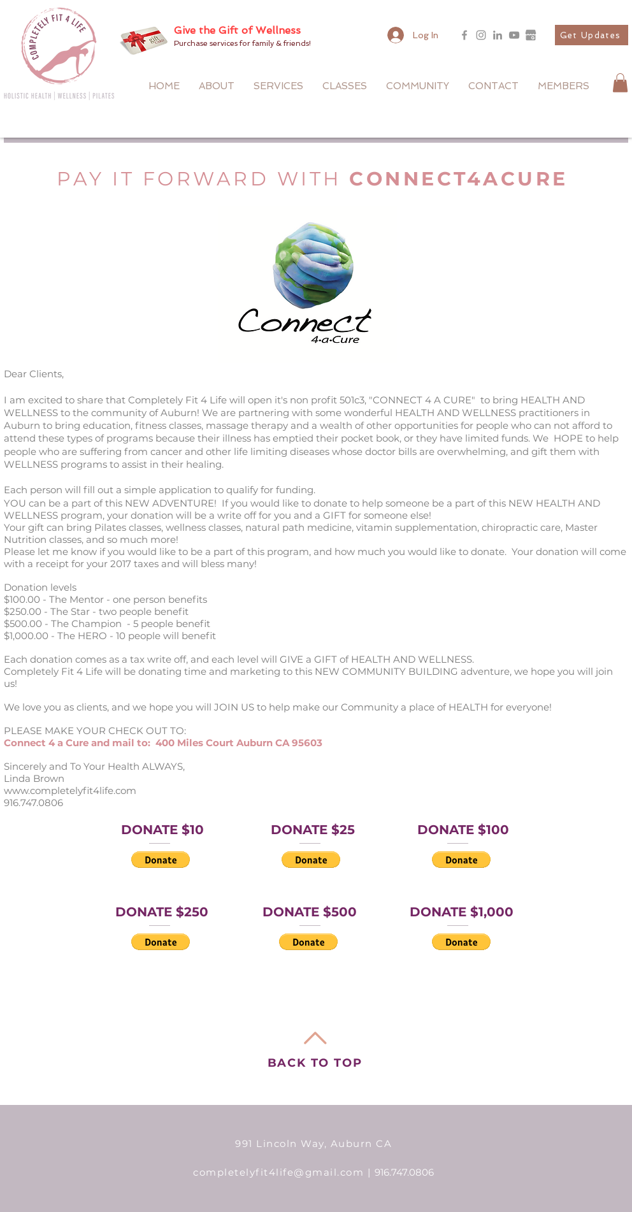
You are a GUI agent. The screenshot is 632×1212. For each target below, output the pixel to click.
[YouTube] (514, 35)
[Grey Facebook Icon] (464, 35)
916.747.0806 (404, 1172)
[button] (591, 35)
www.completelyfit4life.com (70, 790)
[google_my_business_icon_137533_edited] (530, 35)
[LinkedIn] (497, 35)
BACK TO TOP (315, 1063)
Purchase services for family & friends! (242, 43)
